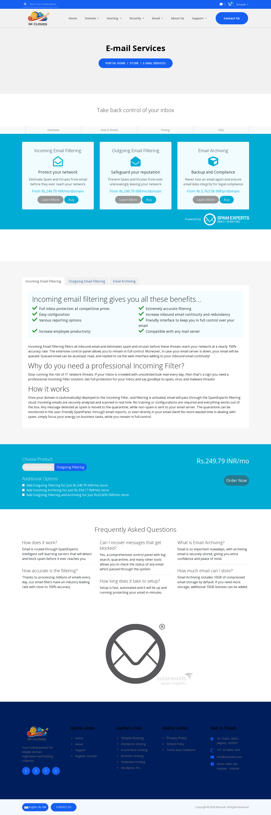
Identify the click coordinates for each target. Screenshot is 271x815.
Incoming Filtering (38, 467)
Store (134, 63)
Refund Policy (175, 744)
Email (156, 18)
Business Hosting (132, 756)
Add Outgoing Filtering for (65, 485)
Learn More (50, 199)
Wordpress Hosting (133, 744)
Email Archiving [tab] (124, 281)
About (79, 744)
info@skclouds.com (229, 757)
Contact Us (232, 18)
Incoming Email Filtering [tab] (43, 281)
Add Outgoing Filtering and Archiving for (75, 495)
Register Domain (86, 756)
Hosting (113, 18)
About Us (177, 18)
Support (198, 18)
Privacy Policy (177, 738)
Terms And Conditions (181, 750)
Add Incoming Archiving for (65, 490)
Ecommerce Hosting (134, 750)
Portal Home (115, 63)
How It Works (109, 130)
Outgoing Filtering (70, 467)
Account (241, 4)
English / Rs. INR (35, 807)
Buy (71, 199)
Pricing (165, 130)
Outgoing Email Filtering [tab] (87, 281)
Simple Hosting (132, 738)
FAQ (221, 130)
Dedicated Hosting (133, 762)
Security (135, 18)
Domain (91, 18)
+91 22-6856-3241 (229, 750)
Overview (53, 130)
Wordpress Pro (130, 768)
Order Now (236, 480)
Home (73, 18)
